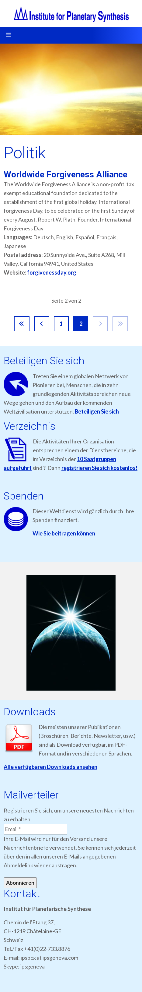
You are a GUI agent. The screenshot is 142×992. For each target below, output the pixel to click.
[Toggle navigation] (8, 35)
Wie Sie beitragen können (64, 533)
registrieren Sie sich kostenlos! (99, 467)
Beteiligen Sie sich (97, 411)
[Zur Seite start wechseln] (21, 323)
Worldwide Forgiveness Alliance (65, 174)
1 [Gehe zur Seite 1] (61, 323)
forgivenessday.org (51, 272)
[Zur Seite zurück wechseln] (41, 323)
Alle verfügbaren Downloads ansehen (50, 766)
